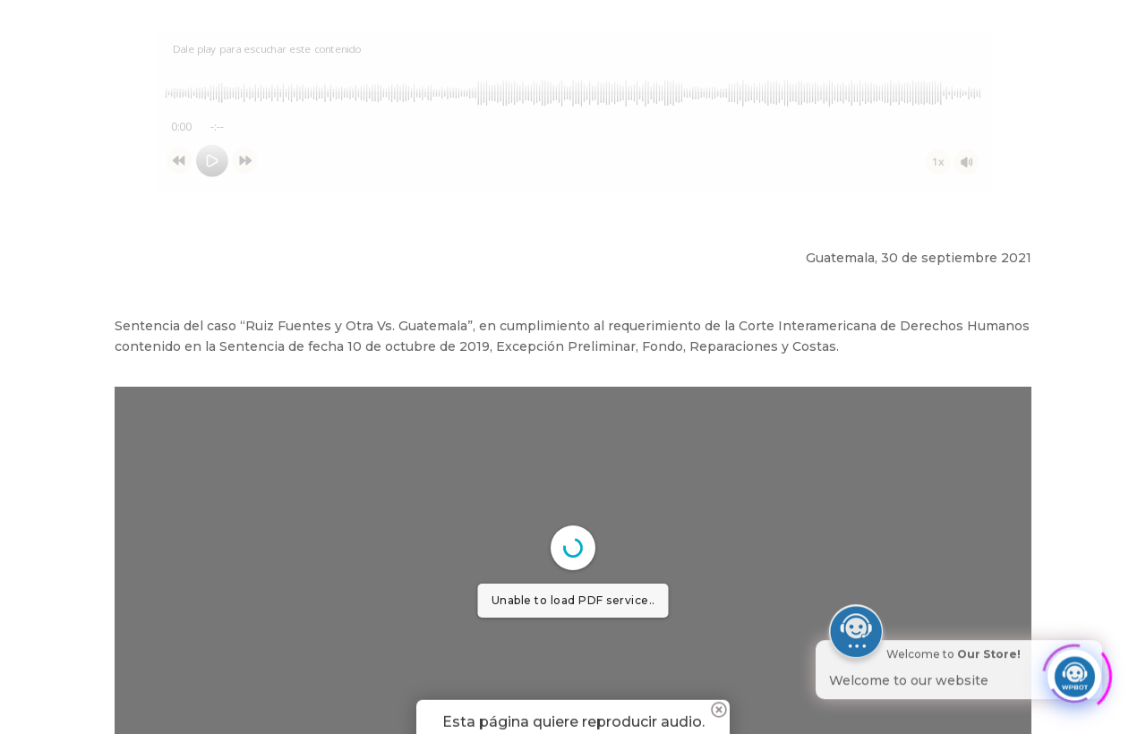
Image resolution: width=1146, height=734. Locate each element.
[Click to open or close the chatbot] (1074, 669)
